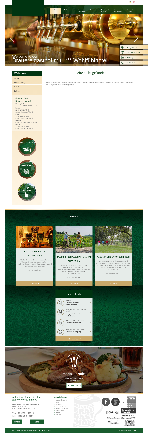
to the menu (74, 385)
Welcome (55, 10)
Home (16, 78)
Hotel (57, 402)
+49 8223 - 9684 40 (133, 62)
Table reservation (132, 52)
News (16, 86)
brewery (58, 412)
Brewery (118, 11)
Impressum (16, 430)
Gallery (17, 91)
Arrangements (131, 47)
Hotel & (80, 11)
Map (37, 422)
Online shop (60, 410)
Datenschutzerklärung (29, 430)
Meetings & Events (62, 406)
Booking (129, 57)
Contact (16, 422)
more (34, 284)
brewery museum (62, 408)
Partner (58, 414)
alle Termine (73, 339)
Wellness (93, 10)
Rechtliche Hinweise (44, 430)
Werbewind (128, 430)
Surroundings (20, 82)
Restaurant (67, 10)
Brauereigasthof (61, 400)
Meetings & (105, 11)
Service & (130, 11)
